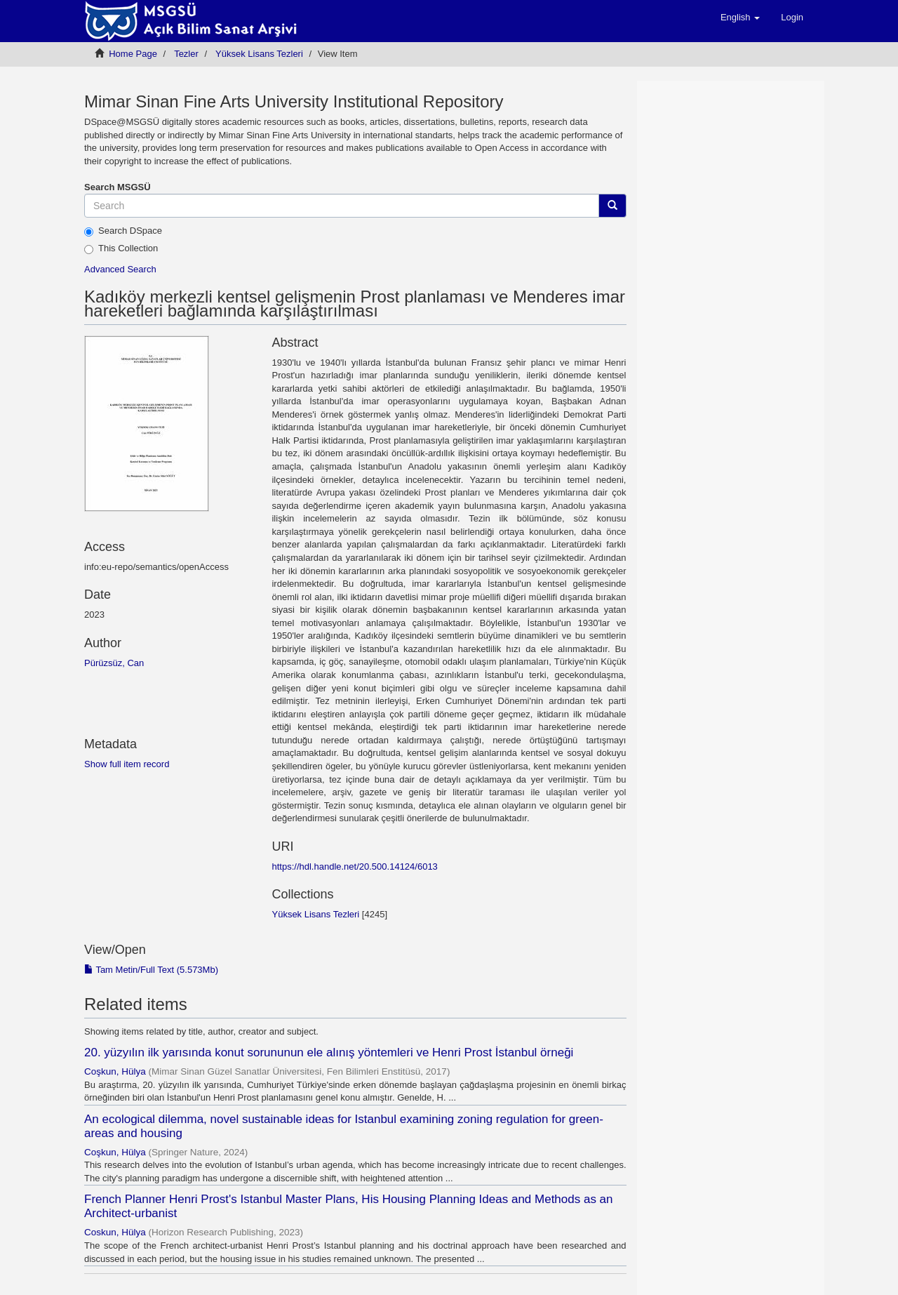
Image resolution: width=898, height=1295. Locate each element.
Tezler (186, 53)
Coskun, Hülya (115, 1232)
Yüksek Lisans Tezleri (259, 53)
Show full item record (126, 764)
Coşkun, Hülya (115, 1071)
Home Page (133, 53)
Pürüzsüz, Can (114, 663)
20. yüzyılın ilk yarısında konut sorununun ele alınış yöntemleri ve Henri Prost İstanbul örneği (328, 1052)
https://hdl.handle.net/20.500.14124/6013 (354, 866)
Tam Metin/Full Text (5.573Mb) (151, 969)
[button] (740, 17)
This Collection (121, 248)
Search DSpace (123, 231)
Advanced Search (120, 269)
